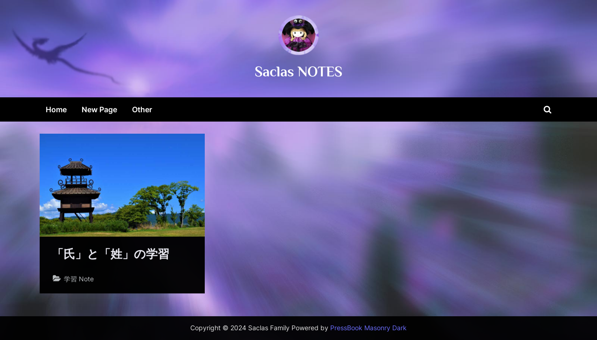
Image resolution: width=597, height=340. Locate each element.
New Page (99, 109)
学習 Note (79, 279)
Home (56, 109)
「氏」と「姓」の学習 (110, 254)
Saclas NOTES (298, 71)
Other (142, 109)
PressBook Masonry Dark (368, 328)
